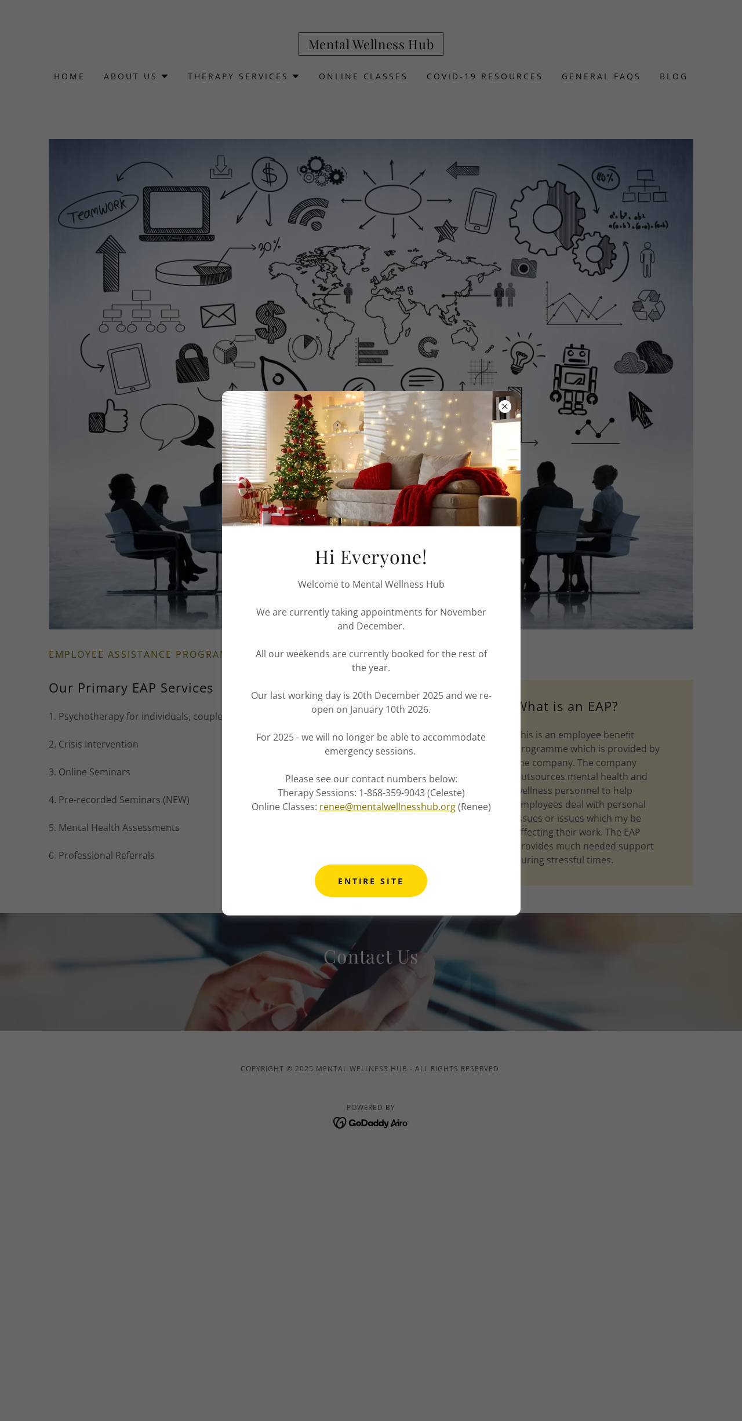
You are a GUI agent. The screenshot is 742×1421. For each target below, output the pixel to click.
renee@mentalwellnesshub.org (387, 806)
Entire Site (371, 881)
